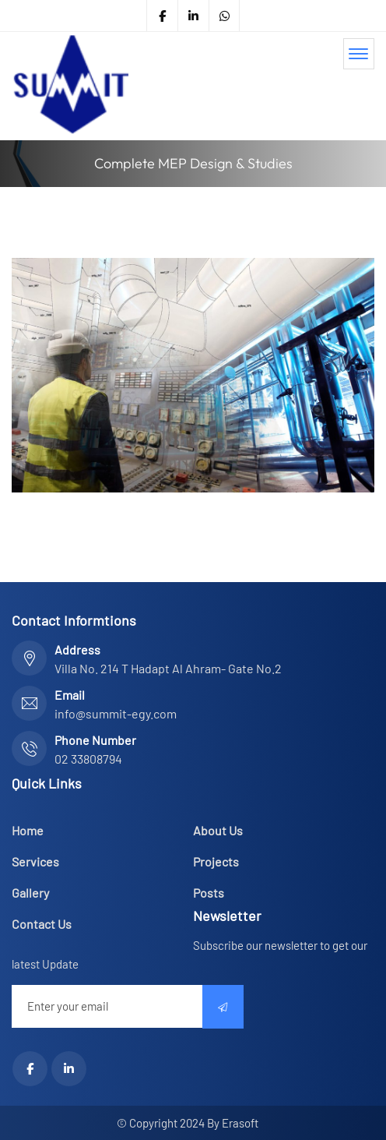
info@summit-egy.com (115, 713)
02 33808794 (88, 758)
